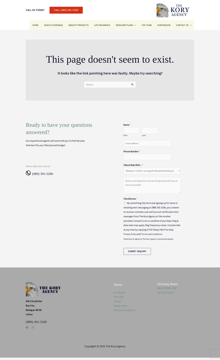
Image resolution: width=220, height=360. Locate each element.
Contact (118, 303)
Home (44, 25)
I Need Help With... (133, 167)
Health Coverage (60, 25)
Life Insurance (107, 25)
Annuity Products (85, 25)
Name (127, 125)
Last (144, 136)
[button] (65, 10)
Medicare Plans (128, 25)
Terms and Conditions (153, 236)
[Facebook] (27, 330)
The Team (149, 25)
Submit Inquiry (137, 253)
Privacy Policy (130, 236)
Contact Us (183, 25)
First (125, 136)
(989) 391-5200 (46, 173)
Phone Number (131, 152)
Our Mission (165, 25)
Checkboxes (130, 201)
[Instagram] (33, 330)
